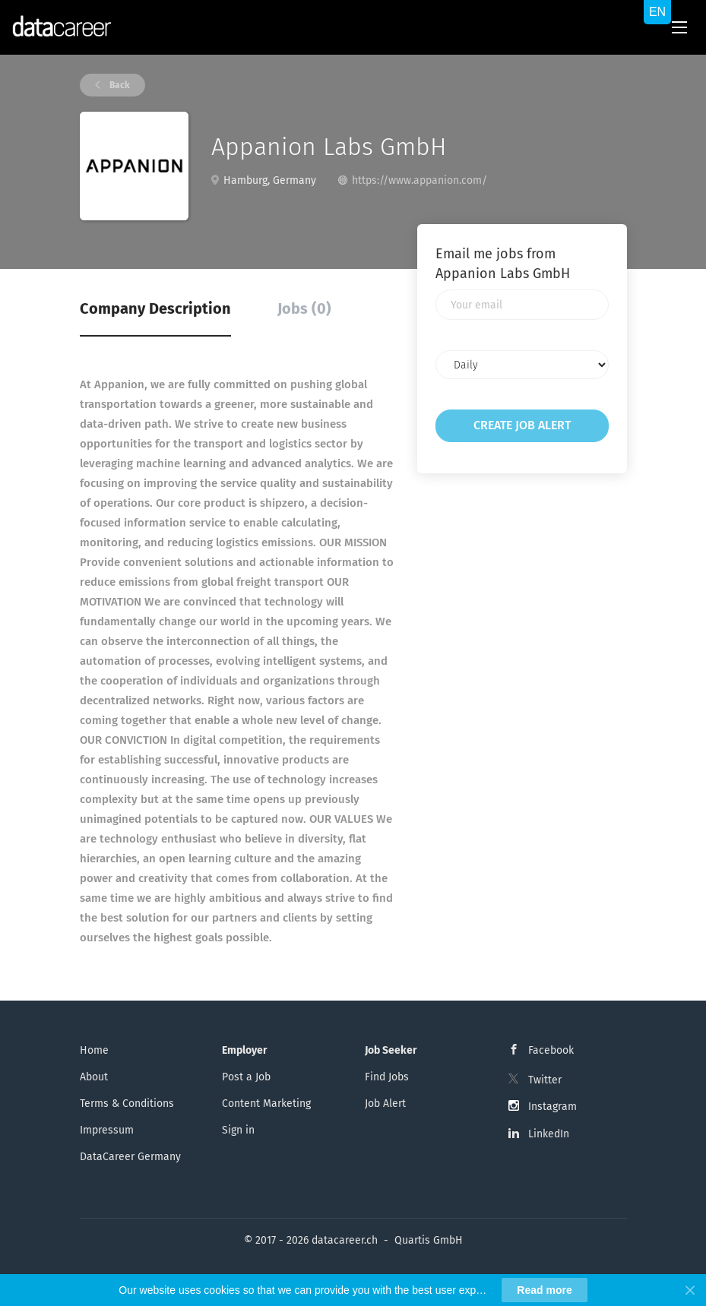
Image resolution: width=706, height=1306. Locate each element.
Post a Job (246, 1076)
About (94, 1076)
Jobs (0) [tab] (304, 308)
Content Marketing (266, 1103)
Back (118, 85)
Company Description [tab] (155, 308)
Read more (544, 1290)
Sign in (238, 1130)
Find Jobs (387, 1076)
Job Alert (385, 1103)
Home (94, 1050)
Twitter (545, 1080)
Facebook (551, 1050)
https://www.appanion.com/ (419, 180)
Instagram (552, 1106)
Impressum (107, 1130)
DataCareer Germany (130, 1156)
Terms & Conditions (127, 1103)
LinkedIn (548, 1133)
